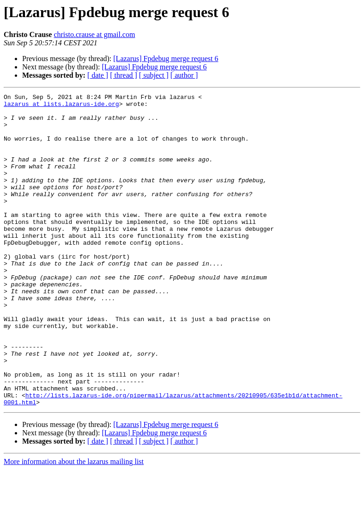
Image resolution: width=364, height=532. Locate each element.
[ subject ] (154, 75)
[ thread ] (123, 75)
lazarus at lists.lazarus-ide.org (61, 106)
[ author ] (184, 75)
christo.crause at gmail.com (94, 34)
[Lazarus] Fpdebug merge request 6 (165, 58)
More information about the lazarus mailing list (74, 524)
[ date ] (97, 75)
